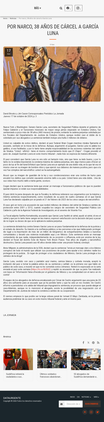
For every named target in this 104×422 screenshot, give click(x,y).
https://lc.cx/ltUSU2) (41, 269)
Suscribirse (91, 404)
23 (43, 354)
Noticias (13, 18)
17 (76, 354)
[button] (95, 8)
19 (9, 354)
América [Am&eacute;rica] (7, 336)
